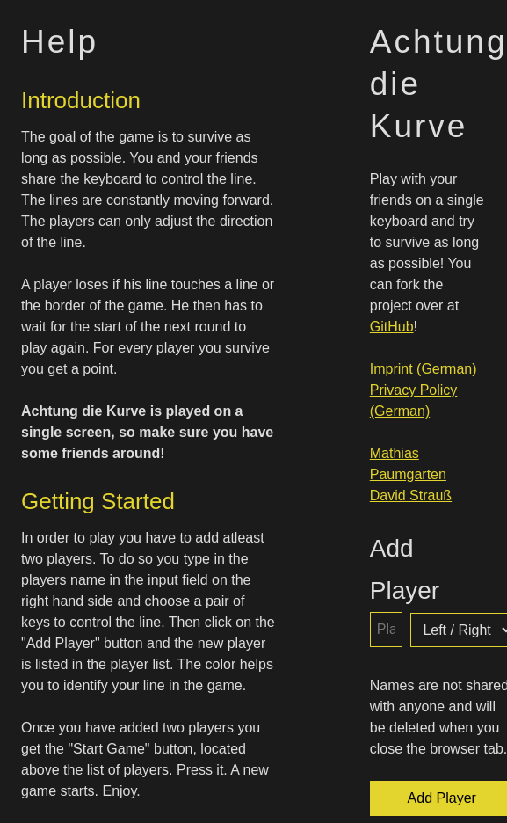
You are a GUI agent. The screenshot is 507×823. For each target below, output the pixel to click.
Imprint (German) (423, 368)
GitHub (392, 326)
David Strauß (411, 495)
